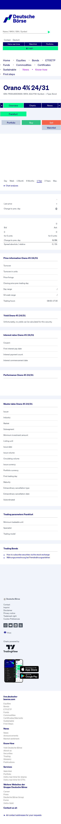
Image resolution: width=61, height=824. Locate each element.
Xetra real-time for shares (15, 777)
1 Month (20, 181)
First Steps (8, 723)
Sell (51, 122)
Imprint (6, 607)
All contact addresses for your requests (22, 815)
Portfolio (49, 44)
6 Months (30, 181)
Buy (31, 122)
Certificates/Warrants (13, 718)
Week (12, 181)
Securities (7, 753)
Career (6, 791)
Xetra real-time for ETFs (14, 779)
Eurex (6, 800)
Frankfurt (13, 114)
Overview (13, 105)
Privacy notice (9, 613)
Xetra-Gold (8, 803)
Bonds (35, 60)
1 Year (39, 181)
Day (5, 181)
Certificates (44, 65)
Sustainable (9, 69)
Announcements (10, 735)
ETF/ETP (50, 60)
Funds (6, 65)
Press (6, 794)
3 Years (47, 181)
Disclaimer (7, 610)
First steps (9, 74)
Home (6, 60)
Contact (7, 40)
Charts (32, 105)
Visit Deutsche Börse (12, 747)
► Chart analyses (10, 185)
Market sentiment (11, 738)
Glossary (7, 759)
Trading (7, 756)
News (26, 69)
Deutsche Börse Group (13, 797)
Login (29, 48)
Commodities (23, 65)
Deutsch (16, 40)
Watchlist (33, 44)
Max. (55, 181)
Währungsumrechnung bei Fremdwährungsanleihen (28, 557)
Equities (21, 60)
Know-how (41, 69)
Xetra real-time (14, 44)
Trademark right (10, 616)
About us (7, 750)
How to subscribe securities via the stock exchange (28, 554)
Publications (9, 762)
